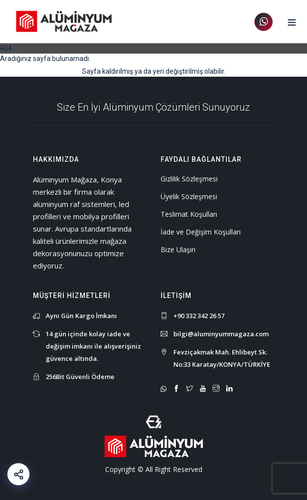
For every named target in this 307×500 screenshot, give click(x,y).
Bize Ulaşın (178, 249)
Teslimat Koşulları (189, 214)
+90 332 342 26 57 (198, 315)
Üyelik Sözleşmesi (189, 196)
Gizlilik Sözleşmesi (189, 178)
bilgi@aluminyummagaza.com (221, 333)
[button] (292, 22)
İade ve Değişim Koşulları (201, 231)
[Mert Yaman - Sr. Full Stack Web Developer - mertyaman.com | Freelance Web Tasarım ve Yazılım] (154, 421)
